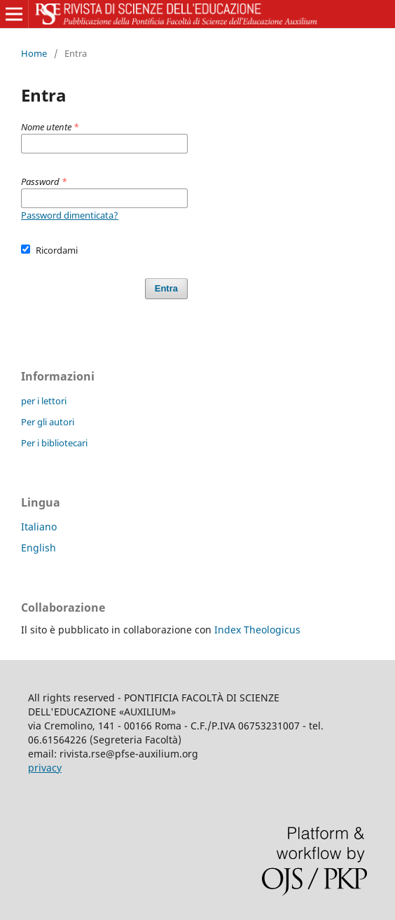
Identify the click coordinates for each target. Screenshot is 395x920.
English (38, 547)
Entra (166, 288)
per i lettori (44, 400)
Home (34, 53)
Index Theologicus (257, 629)
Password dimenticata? (69, 215)
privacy (45, 767)
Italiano (39, 526)
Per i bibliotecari (54, 443)
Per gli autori (47, 422)
